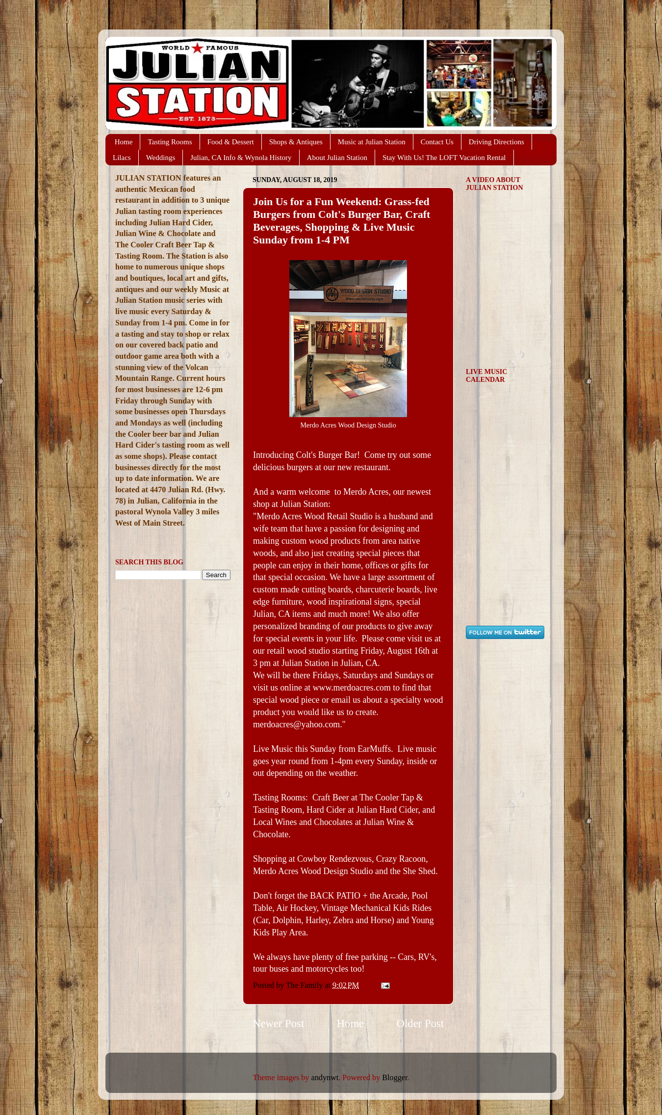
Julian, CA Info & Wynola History (240, 157)
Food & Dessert (230, 142)
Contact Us (437, 142)
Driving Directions (496, 142)
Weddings (161, 157)
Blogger (394, 1077)
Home (124, 142)
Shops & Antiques (296, 142)
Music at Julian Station (372, 142)
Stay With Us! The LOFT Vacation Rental (444, 157)
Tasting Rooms (170, 142)
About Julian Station (337, 157)
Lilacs (122, 157)
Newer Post (278, 1023)
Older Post (420, 1023)
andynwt (325, 1077)
